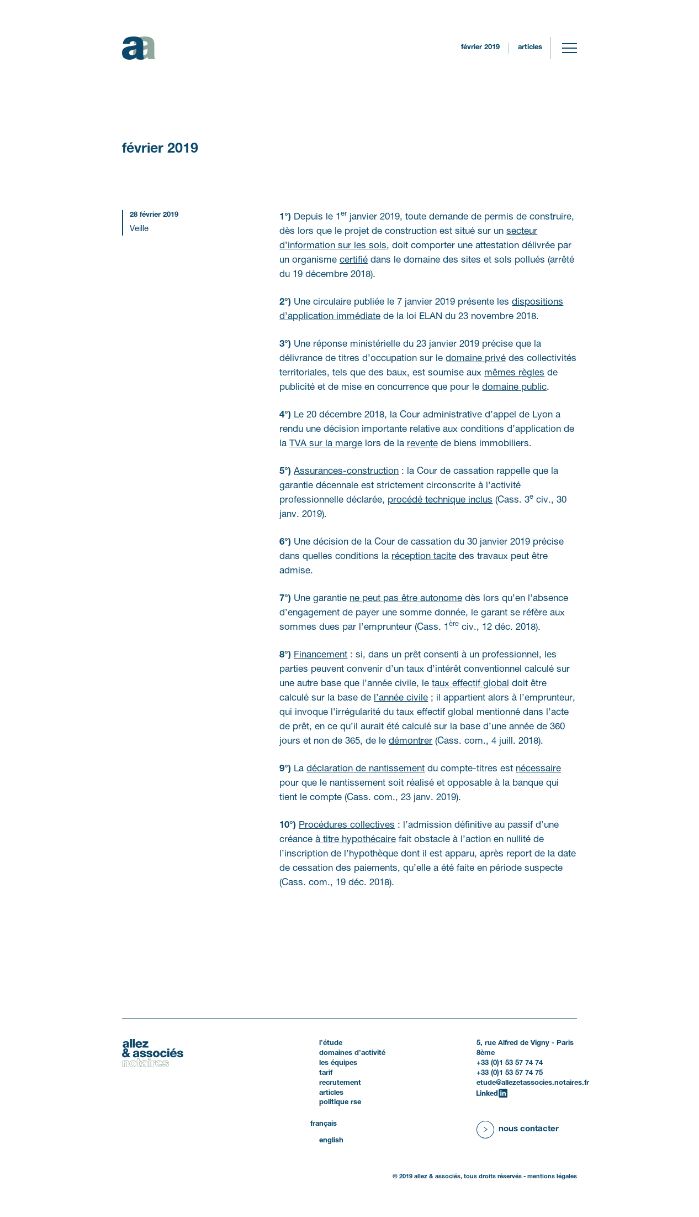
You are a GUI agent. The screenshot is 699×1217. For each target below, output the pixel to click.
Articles (530, 47)
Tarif (325, 1073)
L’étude (330, 1043)
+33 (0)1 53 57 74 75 (509, 1073)
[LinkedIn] (491, 1093)
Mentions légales (552, 1176)
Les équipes (338, 1063)
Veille (139, 229)
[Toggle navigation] (569, 48)
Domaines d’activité (352, 1053)
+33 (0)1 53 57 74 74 (509, 1063)
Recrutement (340, 1083)
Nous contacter (529, 1129)
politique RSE (340, 1102)
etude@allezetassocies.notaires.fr (532, 1083)
